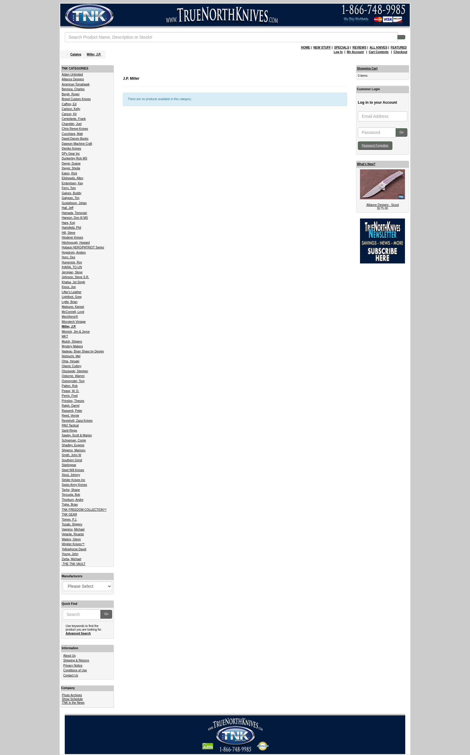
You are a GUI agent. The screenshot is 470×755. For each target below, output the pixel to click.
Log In (338, 52)
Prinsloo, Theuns (73, 401)
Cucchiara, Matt (72, 133)
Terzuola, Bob (71, 494)
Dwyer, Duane (71, 163)
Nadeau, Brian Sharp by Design (83, 351)
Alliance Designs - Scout (382, 205)
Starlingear (69, 465)
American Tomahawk (76, 84)
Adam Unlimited (72, 74)
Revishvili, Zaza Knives (77, 420)
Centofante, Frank (74, 118)
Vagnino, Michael (73, 529)
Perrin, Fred (70, 395)
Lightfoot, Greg (72, 297)
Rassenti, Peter (72, 410)
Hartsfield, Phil (71, 227)
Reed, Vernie (70, 415)
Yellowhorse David (74, 549)
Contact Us (70, 675)
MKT (65, 336)
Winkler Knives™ (73, 544)
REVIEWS (359, 47)
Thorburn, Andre (72, 499)
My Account (355, 52)
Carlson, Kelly (71, 109)
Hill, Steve (68, 232)
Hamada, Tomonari (74, 213)
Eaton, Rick (69, 173)
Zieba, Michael (71, 559)
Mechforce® (70, 316)
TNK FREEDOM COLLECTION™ (84, 509)
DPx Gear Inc (71, 153)
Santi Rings (69, 430)
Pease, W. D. (70, 391)
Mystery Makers (72, 346)
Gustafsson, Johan (74, 203)
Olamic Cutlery (72, 366)
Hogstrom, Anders (74, 252)
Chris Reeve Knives (75, 128)
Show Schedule (72, 699)
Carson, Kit (69, 114)
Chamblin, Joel (72, 124)
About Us (69, 655)
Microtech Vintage (74, 321)
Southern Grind (72, 460)
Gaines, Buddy (72, 193)
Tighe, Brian (70, 504)
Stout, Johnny (71, 475)
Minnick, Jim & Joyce (76, 331)
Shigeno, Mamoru (73, 450)
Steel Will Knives (73, 470)
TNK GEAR (69, 514)
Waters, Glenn (71, 539)
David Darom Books (75, 138)
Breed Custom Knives (76, 99)
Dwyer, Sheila (71, 168)
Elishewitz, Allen (72, 178)
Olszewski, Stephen (75, 371)
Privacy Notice (72, 665)
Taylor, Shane (71, 490)
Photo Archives (72, 695)
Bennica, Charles (73, 89)
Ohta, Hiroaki (70, 361)
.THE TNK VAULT (73, 564)
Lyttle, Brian (69, 302)
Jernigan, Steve (72, 272)
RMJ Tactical (70, 425)
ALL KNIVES (378, 47)
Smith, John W (71, 455)
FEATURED (399, 47)
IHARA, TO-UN (72, 267)
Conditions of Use (75, 670)
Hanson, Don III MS (75, 217)
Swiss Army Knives (74, 484)
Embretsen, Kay (72, 183)
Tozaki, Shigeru (72, 524)
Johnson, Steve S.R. (75, 277)
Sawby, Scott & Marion (77, 435)
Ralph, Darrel (70, 405)
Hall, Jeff (67, 208)
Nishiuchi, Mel (71, 356)
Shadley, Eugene (73, 445)
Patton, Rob (70, 386)
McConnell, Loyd (73, 312)
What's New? (366, 164)
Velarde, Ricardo (73, 534)
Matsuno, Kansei (73, 306)
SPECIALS (341, 47)
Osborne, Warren (73, 376)
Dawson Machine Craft (77, 143)
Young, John (70, 554)
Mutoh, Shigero (72, 341)
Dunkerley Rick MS (74, 158)
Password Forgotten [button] (375, 145)
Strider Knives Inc (73, 480)
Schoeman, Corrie (74, 440)
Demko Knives (71, 148)
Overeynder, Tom (73, 381)
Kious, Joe (69, 287)
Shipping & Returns (76, 660)
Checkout (400, 52)
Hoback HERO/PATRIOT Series (83, 247)
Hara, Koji (68, 222)
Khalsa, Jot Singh (73, 282)
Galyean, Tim (70, 198)
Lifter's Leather (72, 292)
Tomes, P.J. (69, 519)
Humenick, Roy (72, 262)
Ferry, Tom (69, 188)
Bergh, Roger (70, 94)
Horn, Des (68, 257)
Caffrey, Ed (69, 104)
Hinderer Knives (72, 237)
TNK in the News (73, 702)
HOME (305, 47)
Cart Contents (378, 52)
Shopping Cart (367, 68)
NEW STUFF (322, 47)
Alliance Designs (73, 79)
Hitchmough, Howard (76, 242)
